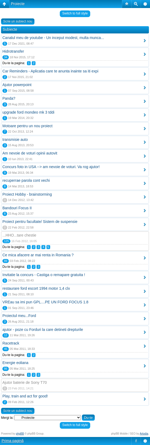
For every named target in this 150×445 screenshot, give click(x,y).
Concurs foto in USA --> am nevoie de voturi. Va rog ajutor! (51, 167)
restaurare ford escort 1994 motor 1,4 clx (36, 288)
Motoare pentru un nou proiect (27, 126)
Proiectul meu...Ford (19, 316)
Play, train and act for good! (25, 396)
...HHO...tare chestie (19, 235)
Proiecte (18, 4)
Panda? (8, 98)
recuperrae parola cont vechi (26, 180)
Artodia (144, 433)
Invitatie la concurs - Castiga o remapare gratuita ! (43, 275)
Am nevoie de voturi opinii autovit (29, 153)
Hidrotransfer (13, 51)
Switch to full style (75, 13)
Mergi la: (7, 418)
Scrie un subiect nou (17, 21)
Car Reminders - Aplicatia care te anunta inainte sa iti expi (50, 71)
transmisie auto (15, 139)
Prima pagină (13, 441)
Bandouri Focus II (17, 208)
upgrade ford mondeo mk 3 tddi (28, 112)
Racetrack (10, 343)
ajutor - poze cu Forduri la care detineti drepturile (42, 329)
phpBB (20, 433)
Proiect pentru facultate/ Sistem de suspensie (39, 221)
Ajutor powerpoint (16, 85)
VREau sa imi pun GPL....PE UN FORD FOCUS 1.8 (45, 302)
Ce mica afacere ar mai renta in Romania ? (38, 255)
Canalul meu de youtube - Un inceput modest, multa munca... (53, 38)
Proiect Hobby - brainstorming (27, 194)
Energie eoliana (15, 363)
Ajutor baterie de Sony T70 (24, 382)
